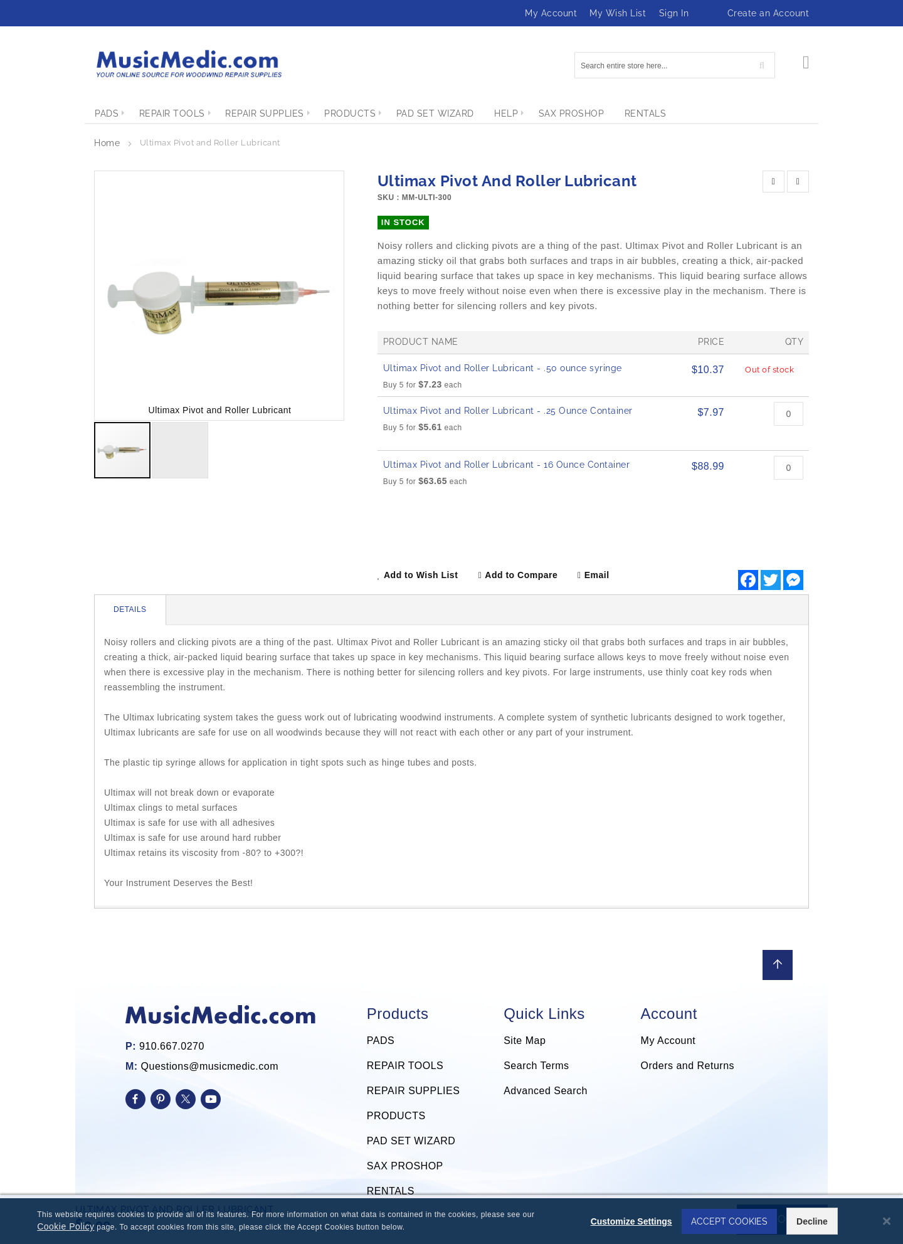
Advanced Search (546, 1090)
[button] (318, 295)
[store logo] (188, 63)
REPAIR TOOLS (405, 1065)
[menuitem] (107, 113)
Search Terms (536, 1065)
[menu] (451, 113)
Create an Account (768, 13)
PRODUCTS (396, 1115)
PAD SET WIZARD (411, 1141)
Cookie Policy (64, 1228)
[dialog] (451, 1222)
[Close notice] (887, 1222)
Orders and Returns (688, 1065)
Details (130, 609)
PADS (380, 1040)
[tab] (130, 610)
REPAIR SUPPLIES (413, 1090)
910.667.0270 (171, 1046)
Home (107, 143)
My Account (551, 13)
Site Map (525, 1040)
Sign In (674, 13)
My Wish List (617, 13)
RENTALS (391, 1191)
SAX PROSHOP (405, 1166)
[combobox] (674, 65)
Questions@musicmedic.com (209, 1066)
